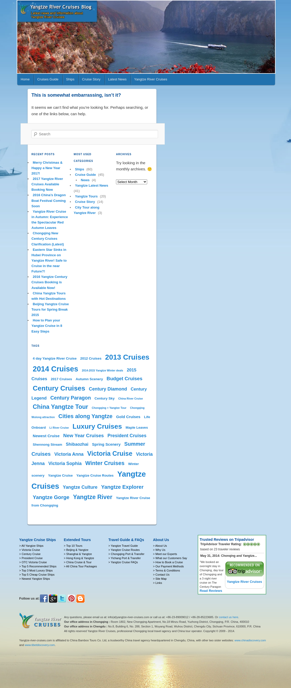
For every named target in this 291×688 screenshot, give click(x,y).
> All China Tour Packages (80, 566)
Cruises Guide (47, 79)
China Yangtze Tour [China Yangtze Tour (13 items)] (60, 406)
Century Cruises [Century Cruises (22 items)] (59, 388)
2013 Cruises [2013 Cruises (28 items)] (127, 357)
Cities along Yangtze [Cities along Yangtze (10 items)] (86, 416)
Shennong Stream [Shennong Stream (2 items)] (47, 444)
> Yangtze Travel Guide (123, 545)
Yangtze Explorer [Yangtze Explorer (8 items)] (122, 487)
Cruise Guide (85, 175)
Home (25, 79)
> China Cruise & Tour (78, 562)
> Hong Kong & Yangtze (79, 558)
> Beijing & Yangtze (76, 549)
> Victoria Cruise (29, 549)
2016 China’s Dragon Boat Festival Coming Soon (48, 200)
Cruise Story (91, 79)
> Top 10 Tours (73, 545)
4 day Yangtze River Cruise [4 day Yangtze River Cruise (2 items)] (55, 358)
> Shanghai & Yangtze (78, 554)
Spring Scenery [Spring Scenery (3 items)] (106, 444)
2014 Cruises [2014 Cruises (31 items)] (55, 369)
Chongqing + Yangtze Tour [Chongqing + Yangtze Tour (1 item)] (109, 407)
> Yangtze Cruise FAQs (123, 562)
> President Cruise (31, 558)
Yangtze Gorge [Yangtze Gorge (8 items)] (51, 497)
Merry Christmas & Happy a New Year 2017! (47, 168)
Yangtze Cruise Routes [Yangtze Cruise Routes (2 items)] (94, 475)
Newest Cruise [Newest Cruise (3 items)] (46, 436)
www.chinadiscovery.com (250, 640)
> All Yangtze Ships (31, 545)
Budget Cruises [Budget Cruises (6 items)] (125, 378)
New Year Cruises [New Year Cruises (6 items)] (83, 435)
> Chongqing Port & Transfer (127, 554)
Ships (70, 79)
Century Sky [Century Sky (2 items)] (105, 398)
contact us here (228, 617)
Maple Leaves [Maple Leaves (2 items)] (137, 427)
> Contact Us (161, 574)
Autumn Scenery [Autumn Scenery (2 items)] (89, 379)
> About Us (160, 545)
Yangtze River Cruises (150, 79)
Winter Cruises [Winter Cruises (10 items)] (104, 463)
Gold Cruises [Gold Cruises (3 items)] (128, 417)
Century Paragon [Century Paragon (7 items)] (70, 398)
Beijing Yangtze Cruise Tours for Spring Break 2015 (50, 309)
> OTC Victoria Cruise (33, 562)
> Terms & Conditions (166, 570)
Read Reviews (211, 591)
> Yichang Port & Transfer (125, 558)
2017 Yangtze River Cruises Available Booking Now (47, 184)
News (85, 180)
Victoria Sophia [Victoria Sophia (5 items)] (65, 463)
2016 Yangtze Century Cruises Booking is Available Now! (49, 282)
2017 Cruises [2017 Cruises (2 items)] (61, 379)
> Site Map (160, 578)
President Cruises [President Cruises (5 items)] (126, 435)
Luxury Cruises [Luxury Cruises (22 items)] (97, 426)
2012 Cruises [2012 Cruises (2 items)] (90, 358)
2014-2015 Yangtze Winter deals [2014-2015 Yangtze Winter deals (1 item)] (102, 370)
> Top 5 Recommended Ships (37, 566)
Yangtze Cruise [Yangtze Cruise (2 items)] (60, 475)
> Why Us (159, 549)
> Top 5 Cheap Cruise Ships (37, 574)
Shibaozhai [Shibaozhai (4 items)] (77, 444)
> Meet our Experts (165, 554)
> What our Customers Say (170, 558)
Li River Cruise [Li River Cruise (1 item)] (59, 427)
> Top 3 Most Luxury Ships (36, 570)
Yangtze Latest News (91, 185)
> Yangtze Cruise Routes (124, 549)
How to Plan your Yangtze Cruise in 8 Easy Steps (46, 325)
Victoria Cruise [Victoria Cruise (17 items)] (109, 453)
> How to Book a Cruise (168, 562)
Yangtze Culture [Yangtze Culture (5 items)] (80, 487)
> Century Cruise (30, 554)
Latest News (117, 79)
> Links (157, 582)
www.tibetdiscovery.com (40, 644)
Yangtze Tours (86, 196)
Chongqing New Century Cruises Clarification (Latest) (47, 238)
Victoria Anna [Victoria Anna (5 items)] (69, 454)
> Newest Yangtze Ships (34, 578)
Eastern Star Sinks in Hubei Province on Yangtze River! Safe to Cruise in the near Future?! (49, 260)
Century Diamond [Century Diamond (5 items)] (108, 389)
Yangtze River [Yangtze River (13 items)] (92, 497)
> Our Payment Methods (168, 566)
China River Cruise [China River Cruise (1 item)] (130, 398)
